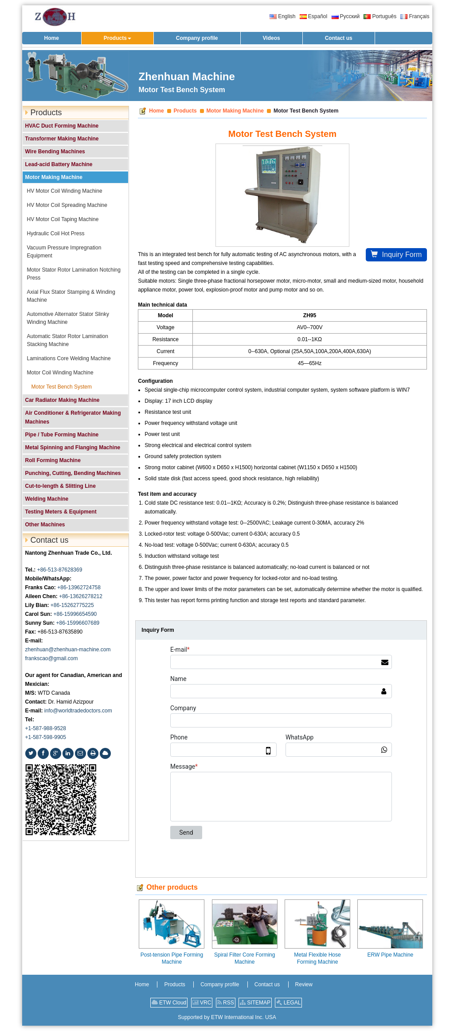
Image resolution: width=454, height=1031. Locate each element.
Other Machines (45, 524)
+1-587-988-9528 (45, 728)
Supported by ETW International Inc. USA (227, 1017)
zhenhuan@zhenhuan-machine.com (68, 649)
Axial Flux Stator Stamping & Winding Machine (71, 296)
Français (414, 16)
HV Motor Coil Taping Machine (63, 219)
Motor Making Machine (235, 111)
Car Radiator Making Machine (62, 400)
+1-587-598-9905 (45, 737)
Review (304, 984)
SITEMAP (255, 1003)
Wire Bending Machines (55, 151)
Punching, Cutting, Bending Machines (73, 473)
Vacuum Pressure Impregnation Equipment (64, 252)
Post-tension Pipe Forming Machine (172, 958)
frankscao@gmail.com (51, 658)
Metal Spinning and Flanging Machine (73, 447)
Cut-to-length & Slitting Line (60, 486)
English (282, 16)
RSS (225, 1003)
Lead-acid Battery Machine (59, 164)
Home (156, 111)
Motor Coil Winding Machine (60, 373)
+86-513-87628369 (59, 570)
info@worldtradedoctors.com (78, 711)
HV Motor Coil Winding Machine (64, 191)
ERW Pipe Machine (390, 955)
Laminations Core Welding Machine (69, 358)
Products (185, 111)
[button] (117, 38)
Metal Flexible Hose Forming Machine (317, 958)
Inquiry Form (396, 254)
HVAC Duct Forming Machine (62, 126)
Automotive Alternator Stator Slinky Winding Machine (68, 318)
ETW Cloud (169, 1003)
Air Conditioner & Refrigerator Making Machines (73, 417)
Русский (346, 16)
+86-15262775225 (72, 605)
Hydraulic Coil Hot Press (56, 233)
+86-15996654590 (75, 614)
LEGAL (288, 1003)
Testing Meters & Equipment (61, 512)
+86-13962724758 (79, 587)
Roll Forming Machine (53, 460)
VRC (201, 1003)
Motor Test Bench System (61, 387)
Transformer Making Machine (62, 139)
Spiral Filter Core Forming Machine (244, 958)
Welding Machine (47, 499)
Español (313, 16)
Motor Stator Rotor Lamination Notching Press (74, 274)
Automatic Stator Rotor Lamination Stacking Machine (67, 340)
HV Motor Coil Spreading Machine (67, 205)
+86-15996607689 (78, 623)
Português (380, 16)
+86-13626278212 (80, 596)
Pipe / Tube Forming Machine (62, 435)
